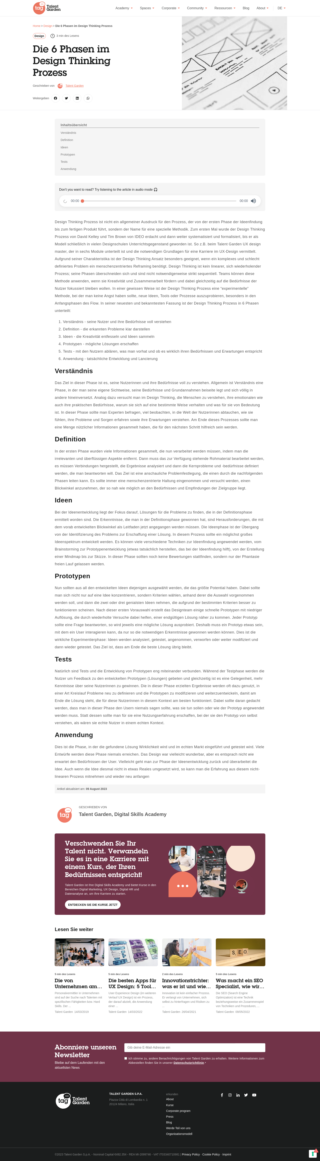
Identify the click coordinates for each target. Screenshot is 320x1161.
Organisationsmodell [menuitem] (179, 1134)
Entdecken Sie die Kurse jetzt (92, 904)
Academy (124, 8)
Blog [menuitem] (169, 1122)
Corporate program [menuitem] (178, 1111)
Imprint (226, 1154)
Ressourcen (224, 8)
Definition (67, 140)
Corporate (171, 8)
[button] (253, 201)
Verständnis (68, 132)
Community (197, 8)
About (263, 8)
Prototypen (68, 154)
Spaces (147, 8)
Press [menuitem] (169, 1116)
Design (39, 36)
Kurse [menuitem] (170, 1105)
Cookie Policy (211, 1154)
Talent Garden (75, 85)
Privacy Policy (191, 1154)
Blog (246, 8)
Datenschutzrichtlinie (188, 1062)
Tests (64, 161)
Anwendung (68, 169)
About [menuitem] (170, 1099)
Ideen (64, 147)
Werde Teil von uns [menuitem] (178, 1128)
